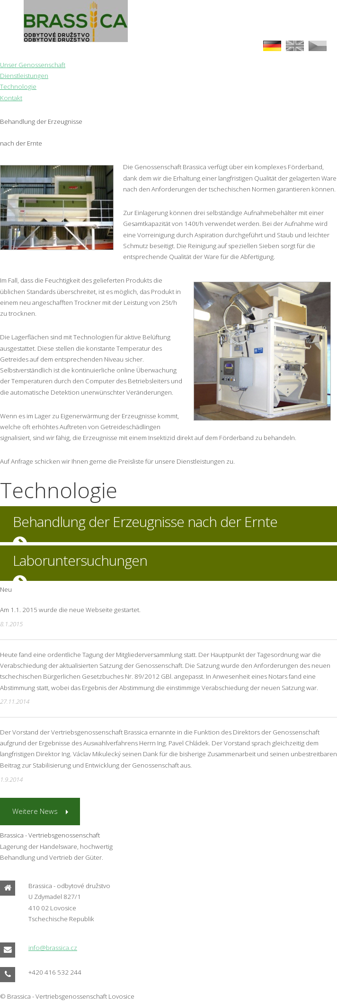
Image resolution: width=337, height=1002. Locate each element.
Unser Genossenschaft (32, 64)
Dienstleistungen (24, 75)
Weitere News (35, 811)
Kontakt (11, 98)
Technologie (18, 86)
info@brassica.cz (52, 947)
